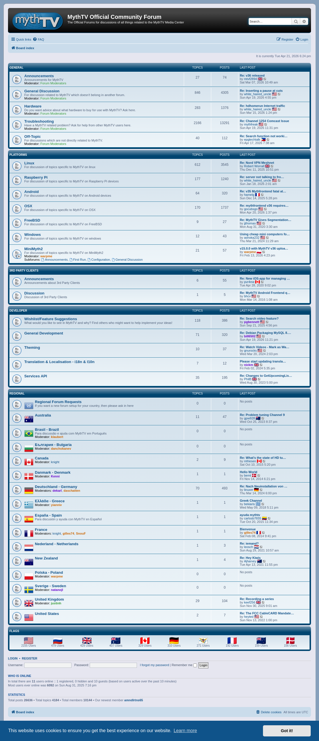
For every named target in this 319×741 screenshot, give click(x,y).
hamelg (249, 194)
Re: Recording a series (257, 599)
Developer (18, 310)
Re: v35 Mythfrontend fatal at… (263, 191)
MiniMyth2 (33, 249)
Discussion (34, 293)
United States (47, 613)
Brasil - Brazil (47, 429)
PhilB (248, 379)
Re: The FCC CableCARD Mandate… (267, 613)
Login (12, 658)
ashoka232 (252, 237)
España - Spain (48, 515)
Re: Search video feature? (259, 318)
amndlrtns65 (133, 700)
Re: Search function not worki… (264, 136)
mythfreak (251, 124)
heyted (249, 616)
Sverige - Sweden (50, 586)
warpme (46, 256)
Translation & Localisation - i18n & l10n (59, 362)
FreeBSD (32, 220)
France (41, 529)
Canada (42, 458)
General (16, 67)
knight (55, 462)
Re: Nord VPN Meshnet (257, 162)
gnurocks (250, 350)
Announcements (39, 76)
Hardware (32, 106)
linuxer (248, 489)
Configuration (98, 259)
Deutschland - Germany (56, 487)
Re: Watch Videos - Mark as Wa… (264, 347)
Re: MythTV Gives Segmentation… (265, 220)
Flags (14, 631)
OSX (28, 206)
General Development (43, 333)
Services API (35, 376)
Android (31, 192)
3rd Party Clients (23, 270)
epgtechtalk (252, 139)
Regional (17, 393)
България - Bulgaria (53, 445)
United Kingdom (49, 599)
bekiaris (249, 504)
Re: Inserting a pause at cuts (261, 90)
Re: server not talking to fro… (262, 177)
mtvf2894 (250, 79)
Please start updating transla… (263, 361)
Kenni (55, 476)
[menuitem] (38, 39)
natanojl (57, 589)
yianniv (56, 505)
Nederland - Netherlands (56, 544)
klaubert (57, 437)
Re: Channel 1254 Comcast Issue (264, 121)
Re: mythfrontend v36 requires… (264, 205)
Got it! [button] (287, 730)
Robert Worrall (254, 166)
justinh (56, 603)
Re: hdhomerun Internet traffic (262, 105)
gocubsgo (251, 209)
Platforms (18, 154)
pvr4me (249, 282)
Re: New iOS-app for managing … (265, 278)
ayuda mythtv (250, 515)
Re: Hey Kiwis (250, 557)
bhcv (247, 296)
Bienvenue (248, 529)
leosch (248, 547)
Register (29, 658)
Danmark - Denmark (53, 472)
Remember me (184, 665)
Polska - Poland (49, 572)
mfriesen (250, 461)
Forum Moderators (53, 83)
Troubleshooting (39, 121)
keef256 (249, 602)
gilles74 (68, 533)
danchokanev (61, 448)
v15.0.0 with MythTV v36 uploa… (264, 248)
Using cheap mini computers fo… (265, 234)
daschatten (71, 490)
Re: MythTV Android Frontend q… (265, 292)
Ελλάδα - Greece (50, 501)
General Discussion (41, 91)
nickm (248, 364)
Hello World (248, 472)
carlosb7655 (252, 518)
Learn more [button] (185, 730)
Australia (43, 415)
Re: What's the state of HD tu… (263, 457)
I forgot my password (154, 665)
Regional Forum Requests (58, 402)
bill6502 (250, 336)
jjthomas (250, 223)
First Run (77, 259)
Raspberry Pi (35, 177)
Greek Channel (251, 500)
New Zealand (46, 558)
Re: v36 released (252, 75)
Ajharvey (250, 561)
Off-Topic (32, 136)
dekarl (57, 490)
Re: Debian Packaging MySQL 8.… (265, 332)
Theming (32, 347)
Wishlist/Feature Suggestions (50, 319)
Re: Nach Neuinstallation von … (263, 486)
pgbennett (251, 322)
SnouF (81, 533)
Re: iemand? (249, 543)
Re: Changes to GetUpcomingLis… (266, 375)
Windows (32, 234)
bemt (247, 475)
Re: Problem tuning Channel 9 (262, 415)
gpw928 (249, 418)
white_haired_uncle (257, 94)
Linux (29, 163)
